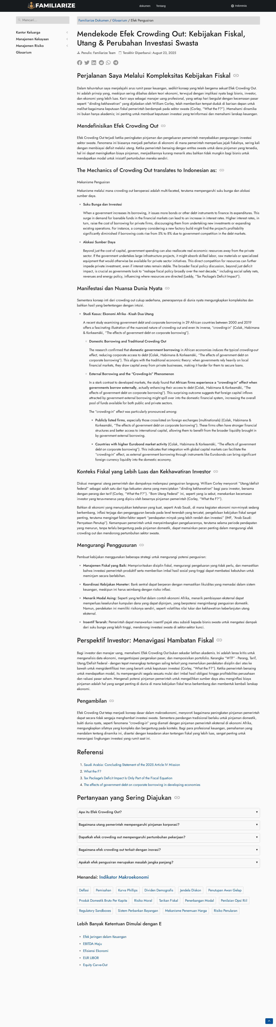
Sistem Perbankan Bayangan (138, 910)
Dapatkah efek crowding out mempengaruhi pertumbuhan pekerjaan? (132, 837)
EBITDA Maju (92, 943)
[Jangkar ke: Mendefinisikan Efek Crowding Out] (163, 125)
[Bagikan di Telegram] (116, 61)
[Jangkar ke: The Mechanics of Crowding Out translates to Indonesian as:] (221, 170)
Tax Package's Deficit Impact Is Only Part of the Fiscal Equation (128, 778)
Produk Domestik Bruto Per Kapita (103, 900)
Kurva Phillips (127, 890)
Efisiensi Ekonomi (95, 950)
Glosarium (23, 52)
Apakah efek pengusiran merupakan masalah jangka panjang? (126, 862)
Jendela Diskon (190, 890)
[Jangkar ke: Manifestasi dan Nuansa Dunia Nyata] (167, 288)
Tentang (161, 5)
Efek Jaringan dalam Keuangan (104, 936)
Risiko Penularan (225, 910)
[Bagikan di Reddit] (102, 61)
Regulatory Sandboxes (95, 910)
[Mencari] (42, 20)
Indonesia (239, 6)
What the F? (92, 771)
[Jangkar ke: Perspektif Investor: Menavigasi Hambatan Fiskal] (219, 640)
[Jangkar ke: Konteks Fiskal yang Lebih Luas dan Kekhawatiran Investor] (215, 471)
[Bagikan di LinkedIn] (95, 61)
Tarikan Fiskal (168, 900)
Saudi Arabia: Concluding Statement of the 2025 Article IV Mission (132, 764)
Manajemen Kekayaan (32, 39)
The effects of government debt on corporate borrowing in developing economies (142, 784)
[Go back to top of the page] (269, 1021)
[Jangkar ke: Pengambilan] (111, 700)
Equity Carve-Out (95, 964)
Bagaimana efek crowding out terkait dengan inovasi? (120, 849)
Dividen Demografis (158, 890)
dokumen (144, 5)
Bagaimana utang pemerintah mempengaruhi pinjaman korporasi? (129, 824)
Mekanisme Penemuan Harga (186, 910)
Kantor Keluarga (28, 32)
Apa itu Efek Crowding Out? (100, 811)
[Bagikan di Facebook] (80, 61)
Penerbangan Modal (199, 900)
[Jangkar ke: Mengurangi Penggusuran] (141, 545)
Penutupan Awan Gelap (225, 890)
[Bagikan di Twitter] (87, 61)
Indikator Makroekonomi (124, 877)
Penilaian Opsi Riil (234, 900)
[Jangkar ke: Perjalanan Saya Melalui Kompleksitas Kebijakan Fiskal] (236, 75)
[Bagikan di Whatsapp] (109, 61)
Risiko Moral (143, 900)
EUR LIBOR (91, 957)
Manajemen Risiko (30, 45)
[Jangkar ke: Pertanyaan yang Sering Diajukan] (177, 797)
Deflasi (84, 890)
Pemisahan (103, 890)
